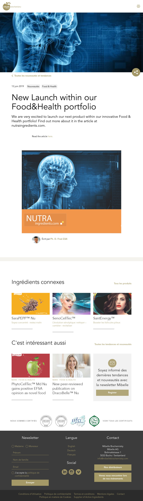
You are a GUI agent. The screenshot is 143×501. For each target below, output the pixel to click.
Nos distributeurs (113, 467)
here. (50, 136)
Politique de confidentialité (57, 494)
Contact (121, 494)
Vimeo (78, 472)
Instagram (71, 472)
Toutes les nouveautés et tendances (32, 76)
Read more (31, 328)
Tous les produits (122, 301)
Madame (19, 446)
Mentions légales (105, 494)
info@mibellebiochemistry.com (112, 459)
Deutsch (71, 451)
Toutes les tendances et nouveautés (113, 364)
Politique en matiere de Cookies (55, 497)
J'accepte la (27, 474)
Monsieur (33, 446)
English (71, 446)
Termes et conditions (84, 494)
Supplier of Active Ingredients (88, 497)
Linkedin (64, 472)
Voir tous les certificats (118, 421)
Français (71, 455)
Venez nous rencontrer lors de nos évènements (113, 477)
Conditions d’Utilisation (29, 494)
